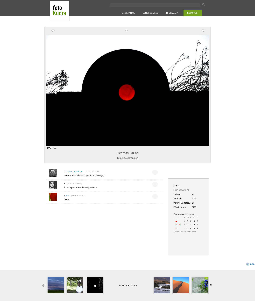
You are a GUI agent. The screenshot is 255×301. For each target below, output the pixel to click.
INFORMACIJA (172, 12)
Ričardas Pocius (128, 153)
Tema (176, 185)
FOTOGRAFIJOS (128, 12)
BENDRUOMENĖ (150, 12)
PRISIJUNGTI (192, 12)
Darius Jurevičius (74, 171)
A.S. (67, 195)
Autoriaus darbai (128, 285)
